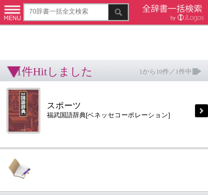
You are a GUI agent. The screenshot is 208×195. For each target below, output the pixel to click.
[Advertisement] (43, 17)
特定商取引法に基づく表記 (19, 85)
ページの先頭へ (66, 102)
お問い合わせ (66, 85)
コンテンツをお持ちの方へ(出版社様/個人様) (31, 88)
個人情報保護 (46, 85)
